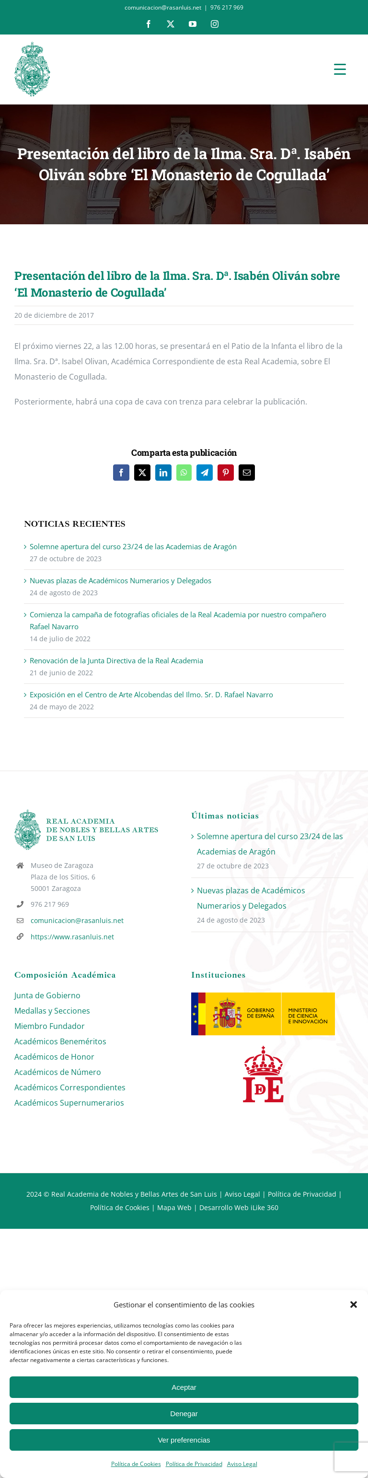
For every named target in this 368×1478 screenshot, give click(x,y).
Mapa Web (174, 1207)
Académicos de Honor (54, 1056)
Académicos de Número (57, 1072)
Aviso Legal (242, 1464)
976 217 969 (226, 7)
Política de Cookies (136, 1464)
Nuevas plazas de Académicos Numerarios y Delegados (120, 580)
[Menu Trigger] (340, 69)
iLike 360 (264, 1207)
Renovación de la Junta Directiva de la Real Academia (116, 660)
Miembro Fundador (49, 1026)
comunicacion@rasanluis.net (77, 920)
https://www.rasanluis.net (72, 936)
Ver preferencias (184, 1440)
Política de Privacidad (194, 1464)
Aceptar (184, 1387)
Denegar (184, 1413)
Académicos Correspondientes (70, 1087)
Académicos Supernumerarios (69, 1102)
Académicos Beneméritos (60, 1041)
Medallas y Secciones (52, 1010)
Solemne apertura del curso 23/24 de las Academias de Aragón (133, 546)
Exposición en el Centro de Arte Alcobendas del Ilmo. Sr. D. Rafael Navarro (151, 694)
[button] (353, 1304)
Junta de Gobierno (47, 995)
